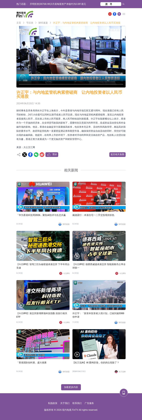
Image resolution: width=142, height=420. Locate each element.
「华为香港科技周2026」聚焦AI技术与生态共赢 (41, 215)
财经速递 (43, 22)
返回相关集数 (117, 154)
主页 (18, 22)
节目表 (29, 22)
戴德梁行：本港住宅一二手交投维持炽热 (93, 215)
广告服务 (89, 403)
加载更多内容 (71, 387)
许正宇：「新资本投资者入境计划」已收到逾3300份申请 (98, 315)
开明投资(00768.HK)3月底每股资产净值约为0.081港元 (58, 4)
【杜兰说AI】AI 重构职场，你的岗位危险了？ (95, 362)
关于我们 (65, 403)
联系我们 (77, 403)
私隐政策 (52, 403)
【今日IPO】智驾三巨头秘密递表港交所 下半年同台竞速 (43, 266)
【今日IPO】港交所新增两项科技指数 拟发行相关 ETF (41, 315)
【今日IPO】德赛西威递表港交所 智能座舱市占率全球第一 (99, 266)
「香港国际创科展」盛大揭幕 (31, 362)
